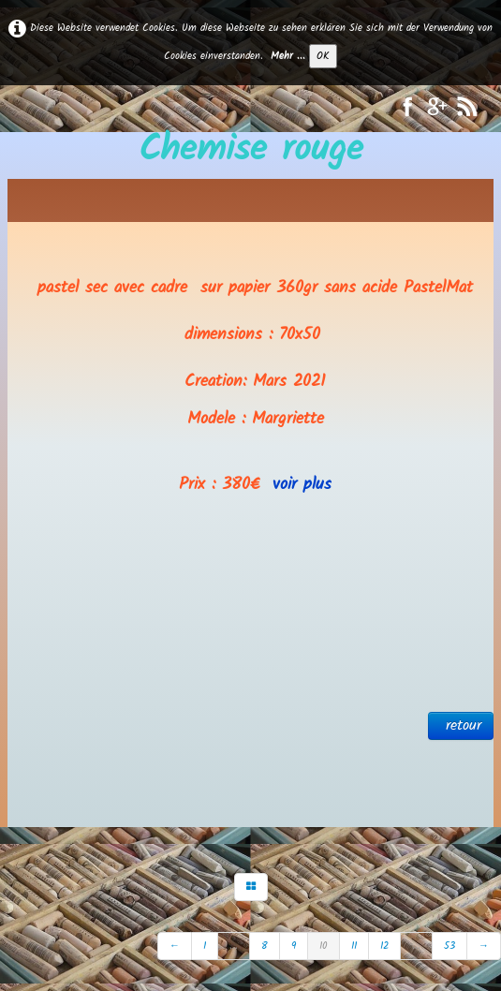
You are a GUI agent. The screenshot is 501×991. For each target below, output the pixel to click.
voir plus (302, 484)
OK (323, 56)
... (233, 946)
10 (323, 946)
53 (449, 946)
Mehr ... (288, 56)
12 (384, 946)
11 (354, 946)
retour (460, 725)
